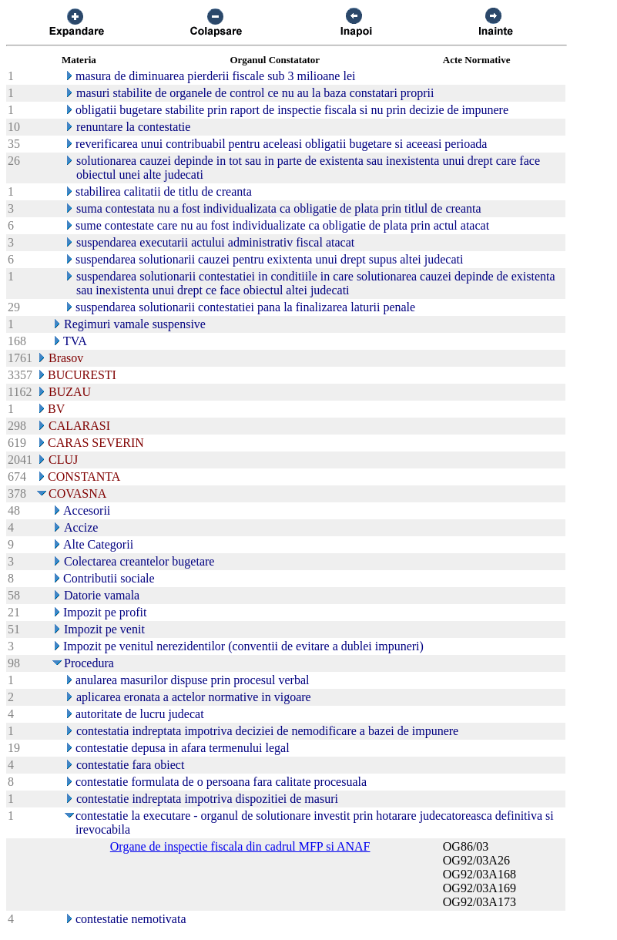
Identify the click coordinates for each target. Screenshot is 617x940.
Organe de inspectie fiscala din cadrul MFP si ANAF (240, 846)
